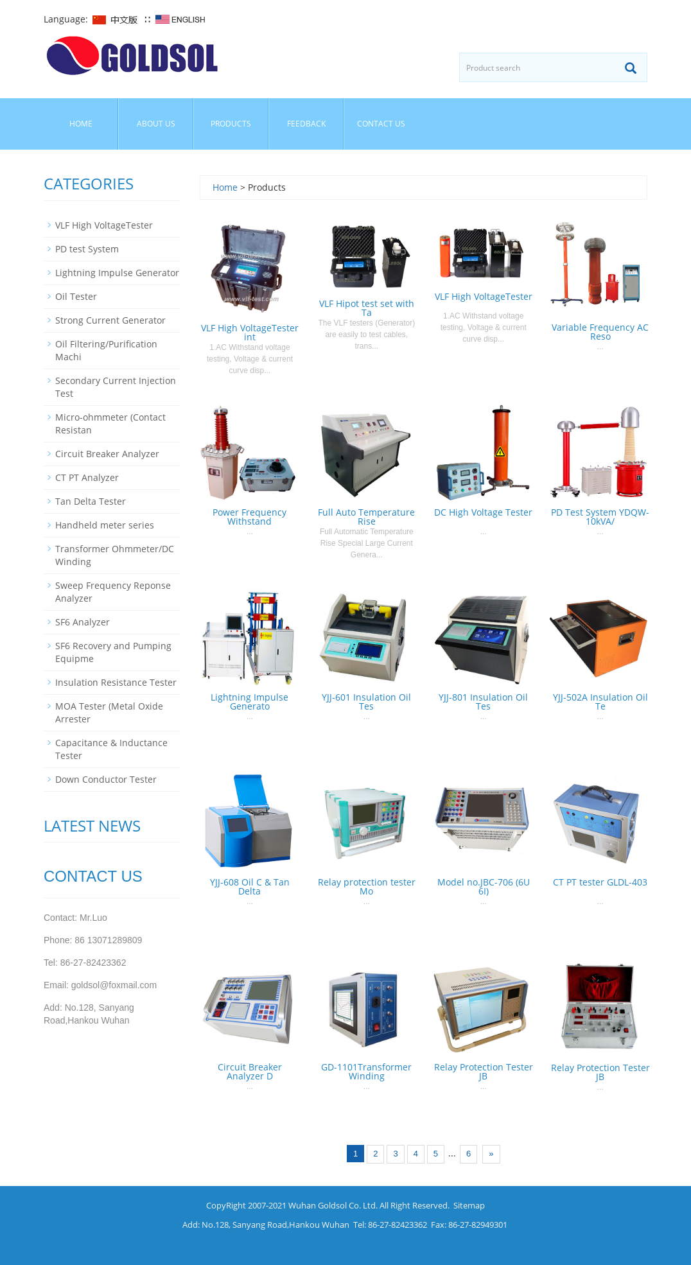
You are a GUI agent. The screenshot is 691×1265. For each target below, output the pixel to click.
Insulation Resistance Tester (116, 682)
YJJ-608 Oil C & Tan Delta (250, 886)
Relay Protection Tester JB (483, 1071)
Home (80, 123)
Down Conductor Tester (106, 779)
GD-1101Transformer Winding (366, 1071)
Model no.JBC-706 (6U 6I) (483, 886)
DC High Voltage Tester (483, 512)
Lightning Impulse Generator (117, 272)
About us (156, 123)
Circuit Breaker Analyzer (107, 454)
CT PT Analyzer (87, 477)
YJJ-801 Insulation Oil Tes (483, 701)
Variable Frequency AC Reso (600, 331)
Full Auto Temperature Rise (366, 516)
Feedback (306, 123)
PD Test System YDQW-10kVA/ (600, 516)
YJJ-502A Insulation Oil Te (600, 701)
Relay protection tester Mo (366, 886)
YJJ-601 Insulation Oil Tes (366, 701)
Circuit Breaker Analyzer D (250, 1071)
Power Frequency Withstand (249, 516)
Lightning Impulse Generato (249, 701)
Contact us (381, 123)
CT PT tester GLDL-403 (600, 882)
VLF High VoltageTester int (250, 332)
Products (231, 123)
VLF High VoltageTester (483, 296)
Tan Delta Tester (90, 501)
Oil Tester (76, 296)
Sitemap (469, 1205)
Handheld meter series (104, 525)
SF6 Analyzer (82, 622)
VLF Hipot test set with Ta (366, 307)
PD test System (87, 249)
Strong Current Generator (110, 320)
